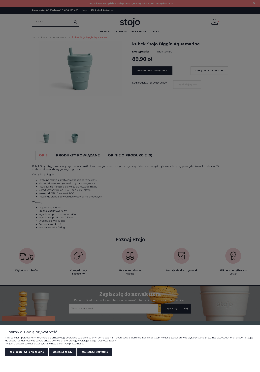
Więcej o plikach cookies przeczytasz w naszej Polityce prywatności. (44, 343)
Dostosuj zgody (62, 351)
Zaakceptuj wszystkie (94, 351)
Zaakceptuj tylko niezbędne (27, 351)
